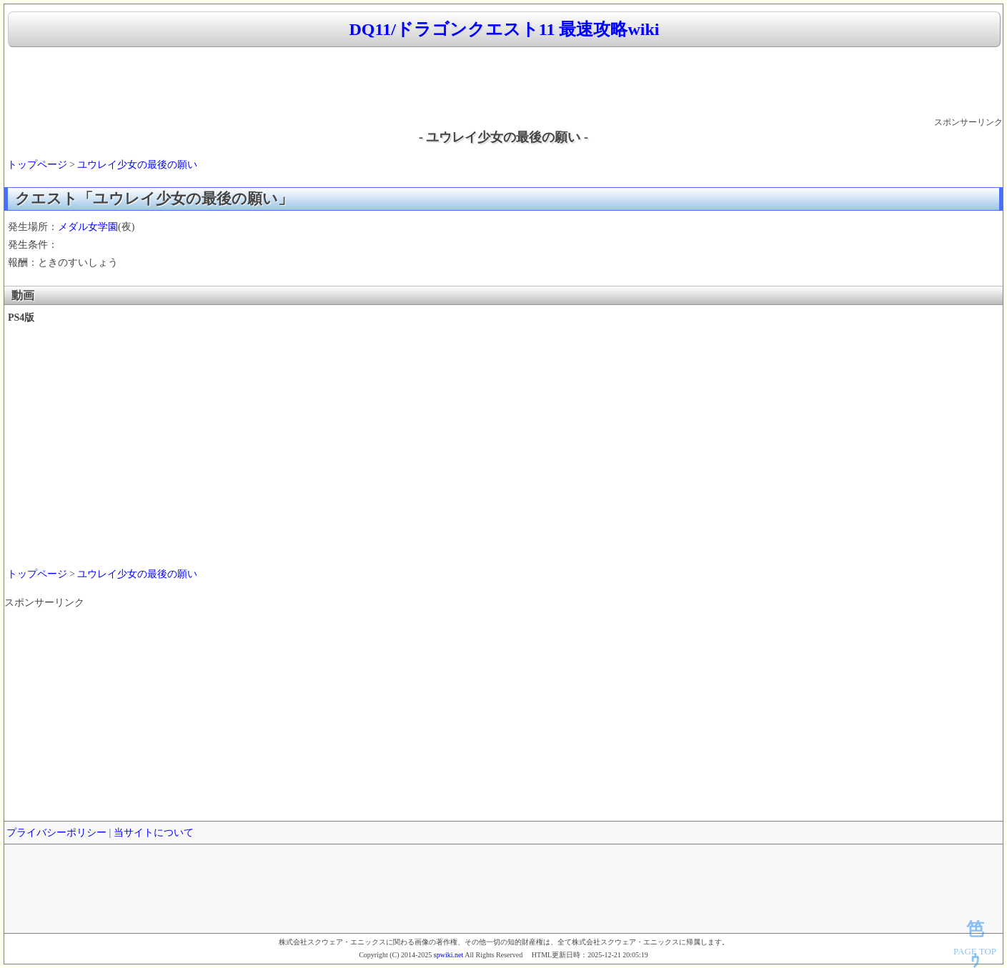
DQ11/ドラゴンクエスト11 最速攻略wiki (504, 29)
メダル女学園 (88, 226)
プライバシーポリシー (56, 832)
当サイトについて (154, 832)
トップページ (37, 164)
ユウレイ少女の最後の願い (137, 164)
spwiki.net (448, 955)
